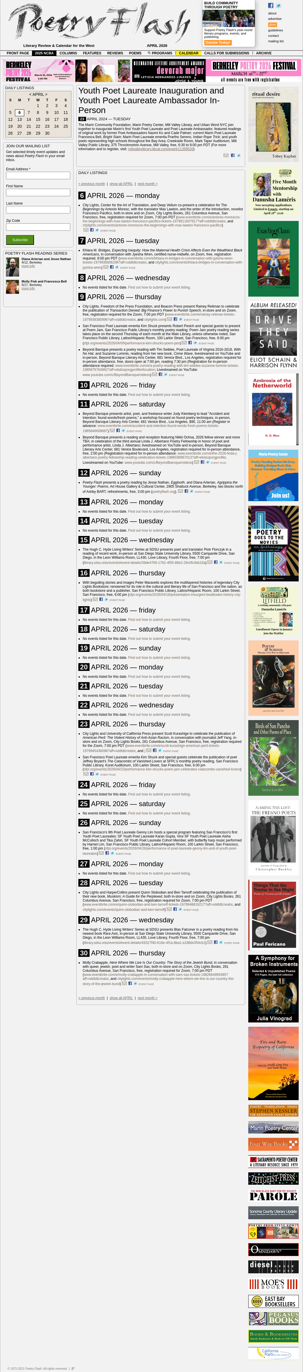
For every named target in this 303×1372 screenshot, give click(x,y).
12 (10, 119)
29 (38, 133)
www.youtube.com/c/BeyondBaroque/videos (116, 375)
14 (28, 119)
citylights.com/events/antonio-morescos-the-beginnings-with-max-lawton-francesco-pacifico (152, 225)
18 (65, 119)
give (272, 24)
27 (19, 133)
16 (47, 119)
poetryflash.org (163, 492)
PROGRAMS (159, 53)
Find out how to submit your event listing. (159, 287)
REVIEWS (115, 53)
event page (108, 230)
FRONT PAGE (18, 53)
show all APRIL (121, 184)
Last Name (14, 203)
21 (28, 126)
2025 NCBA (44, 53)
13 (19, 119)
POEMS (135, 53)
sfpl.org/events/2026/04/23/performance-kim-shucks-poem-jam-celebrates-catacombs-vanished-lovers (162, 769)
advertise (275, 18)
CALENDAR (188, 53)
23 (47, 126)
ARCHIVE (264, 53)
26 (10, 133)
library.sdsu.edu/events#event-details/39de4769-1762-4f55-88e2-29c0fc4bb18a (144, 563)
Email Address (18, 169)
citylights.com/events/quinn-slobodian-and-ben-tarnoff (124, 910)
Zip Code (13, 220)
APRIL (38, 94)
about (272, 13)
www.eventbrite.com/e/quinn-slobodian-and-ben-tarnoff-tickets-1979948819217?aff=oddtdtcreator (158, 904)
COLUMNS (68, 53)
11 (65, 112)
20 (19, 126)
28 (28, 133)
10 (56, 112)
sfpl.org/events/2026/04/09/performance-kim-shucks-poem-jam (132, 343)
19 (10, 126)
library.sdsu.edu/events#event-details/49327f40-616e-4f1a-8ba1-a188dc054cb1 (144, 943)
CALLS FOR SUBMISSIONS (226, 53)
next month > (148, 184)
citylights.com (154, 320)
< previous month (91, 184)
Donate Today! (218, 43)
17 (56, 119)
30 (47, 133)
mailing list (276, 41)
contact (273, 35)
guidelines (275, 30)
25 (65, 126)
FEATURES (92, 53)
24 (56, 126)
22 (38, 126)
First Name (14, 186)
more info (28, 266)
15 (38, 119)
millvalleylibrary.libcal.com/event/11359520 (161, 149)
